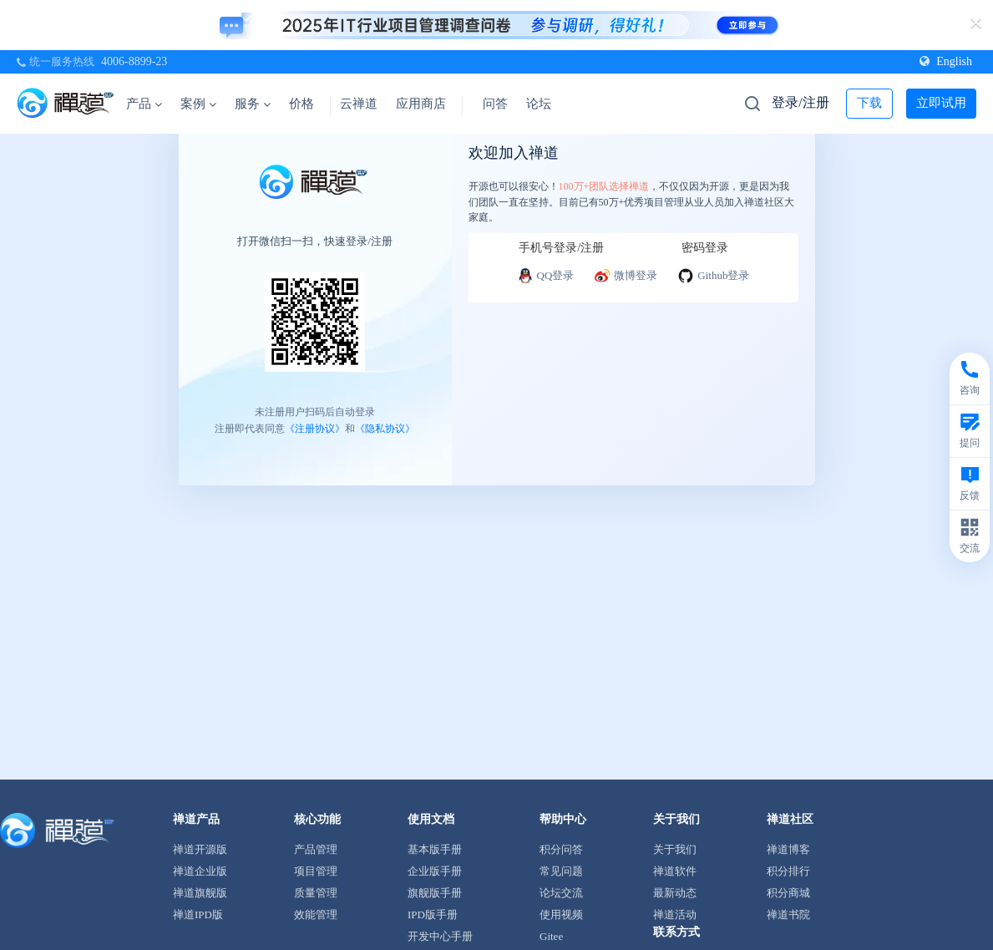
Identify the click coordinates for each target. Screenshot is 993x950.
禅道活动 (675, 914)
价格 (301, 103)
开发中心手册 (440, 936)
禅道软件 (675, 871)
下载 (869, 102)
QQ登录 (546, 275)
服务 (253, 103)
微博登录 (625, 275)
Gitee (551, 936)
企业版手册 (435, 871)
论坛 (538, 103)
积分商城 (788, 892)
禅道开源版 (200, 849)
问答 (495, 103)
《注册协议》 (315, 428)
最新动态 (675, 892)
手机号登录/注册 (561, 247)
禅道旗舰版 (200, 892)
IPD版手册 (433, 914)
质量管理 (315, 892)
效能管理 (315, 914)
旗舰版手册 (435, 892)
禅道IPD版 (198, 914)
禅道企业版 (200, 871)
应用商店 (421, 103)
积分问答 (561, 849)
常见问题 (561, 871)
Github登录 (713, 275)
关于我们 (675, 849)
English (946, 61)
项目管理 (315, 871)
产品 (144, 103)
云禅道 (358, 103)
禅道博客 (788, 849)
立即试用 (941, 102)
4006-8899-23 (134, 61)
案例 (198, 103)
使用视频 (561, 914)
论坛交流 (561, 892)
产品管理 (315, 849)
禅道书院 (788, 914)
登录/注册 (800, 102)
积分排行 (788, 871)
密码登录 (704, 247)
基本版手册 (435, 849)
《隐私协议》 (385, 428)
